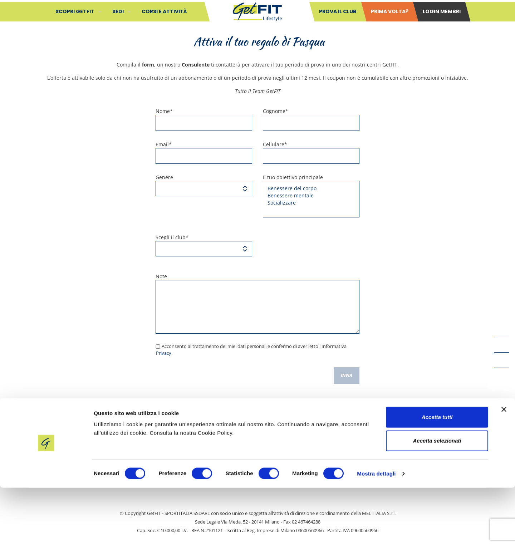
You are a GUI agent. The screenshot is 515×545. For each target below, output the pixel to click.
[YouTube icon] (501, 345)
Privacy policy (281, 444)
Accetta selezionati (437, 498)
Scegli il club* (204, 245)
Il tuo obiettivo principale (311, 195)
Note (257, 303)
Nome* (204, 119)
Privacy (163, 353)
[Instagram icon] (501, 375)
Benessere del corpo (308, 188)
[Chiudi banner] (503, 466)
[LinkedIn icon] (501, 360)
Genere (204, 185)
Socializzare (308, 202)
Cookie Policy (340, 444)
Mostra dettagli (376, 531)
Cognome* (311, 119)
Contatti (169, 444)
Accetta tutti (437, 474)
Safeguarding (222, 444)
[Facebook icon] (501, 329)
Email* (204, 152)
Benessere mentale (308, 195)
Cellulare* (311, 152)
